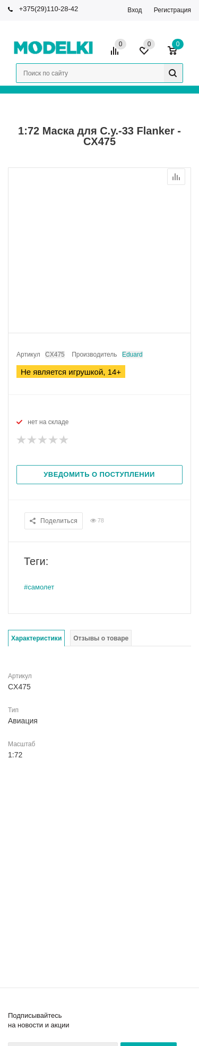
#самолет (39, 587)
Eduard (132, 354)
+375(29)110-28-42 (49, 9)
